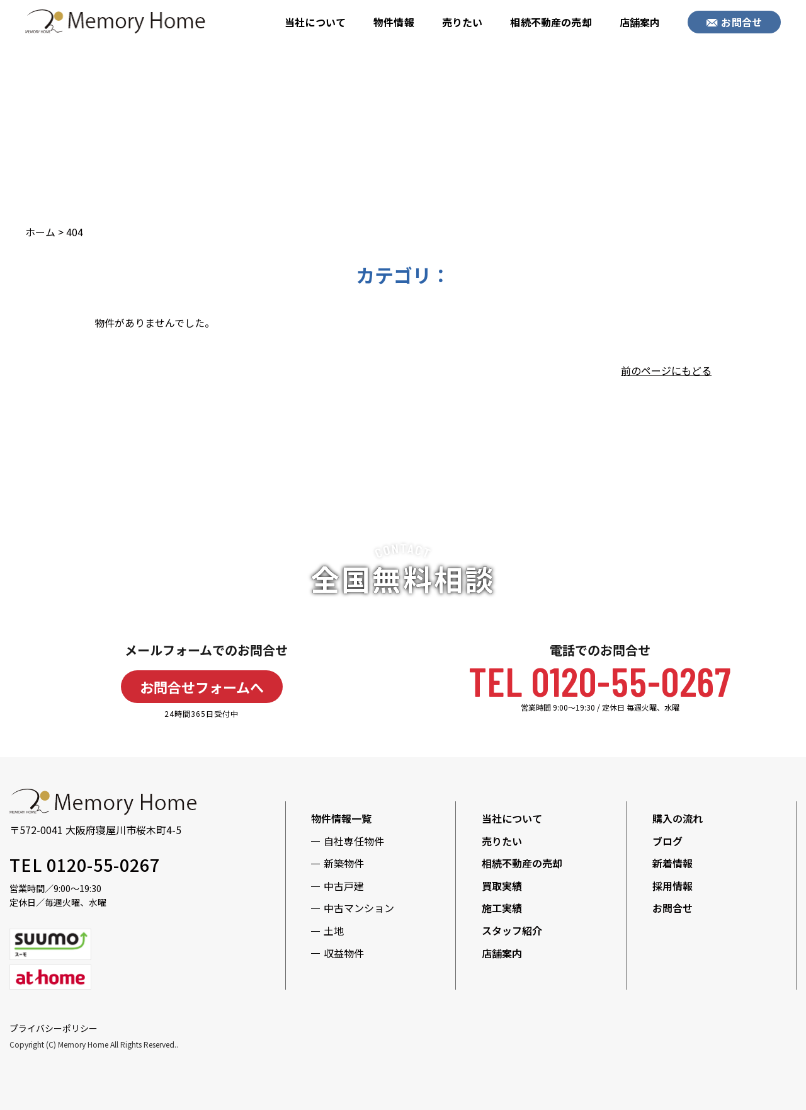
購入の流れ (677, 818)
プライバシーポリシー (53, 1028)
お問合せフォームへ (202, 687)
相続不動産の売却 (550, 22)
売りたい (462, 22)
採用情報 (672, 885)
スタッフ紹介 (512, 930)
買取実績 (502, 885)
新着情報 (672, 863)
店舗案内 (640, 22)
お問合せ (734, 22)
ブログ (667, 841)
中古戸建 (344, 885)
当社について (315, 22)
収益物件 (344, 953)
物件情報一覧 (341, 818)
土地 (334, 930)
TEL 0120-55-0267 (599, 680)
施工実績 (502, 907)
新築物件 (344, 863)
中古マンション (359, 907)
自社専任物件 (354, 841)
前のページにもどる (666, 370)
